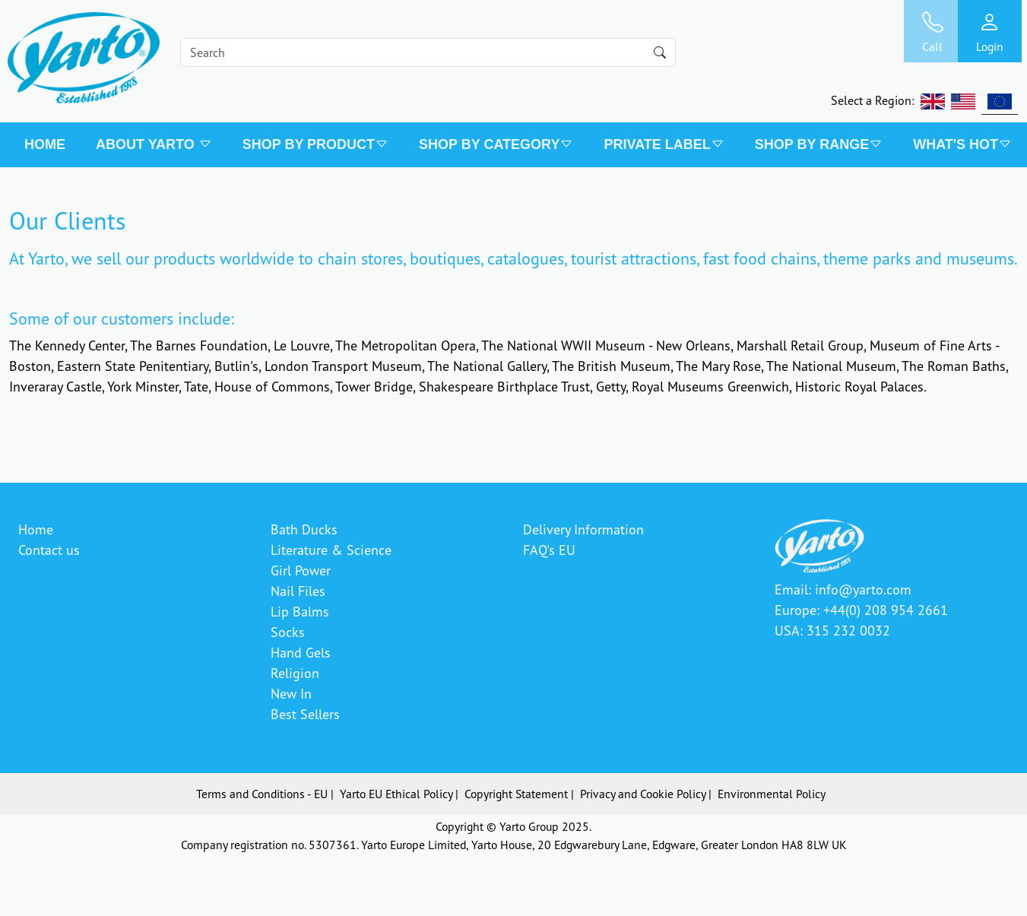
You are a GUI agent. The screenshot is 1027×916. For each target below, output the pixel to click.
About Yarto (154, 144)
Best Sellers (305, 713)
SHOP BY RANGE (819, 144)
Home (44, 144)
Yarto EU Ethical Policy (396, 793)
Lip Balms (300, 611)
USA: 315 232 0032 (832, 630)
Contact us (49, 549)
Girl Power (301, 570)
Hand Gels (301, 652)
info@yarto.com (863, 589)
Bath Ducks (304, 529)
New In (291, 693)
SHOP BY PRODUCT (315, 144)
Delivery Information (583, 529)
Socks (288, 631)
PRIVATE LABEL (664, 144)
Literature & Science (331, 549)
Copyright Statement (516, 793)
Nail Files (298, 590)
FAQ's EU (549, 549)
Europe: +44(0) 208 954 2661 (861, 609)
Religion (295, 672)
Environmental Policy (772, 793)
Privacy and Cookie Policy (642, 793)
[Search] (428, 52)
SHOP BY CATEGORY (496, 144)
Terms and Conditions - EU (262, 793)
